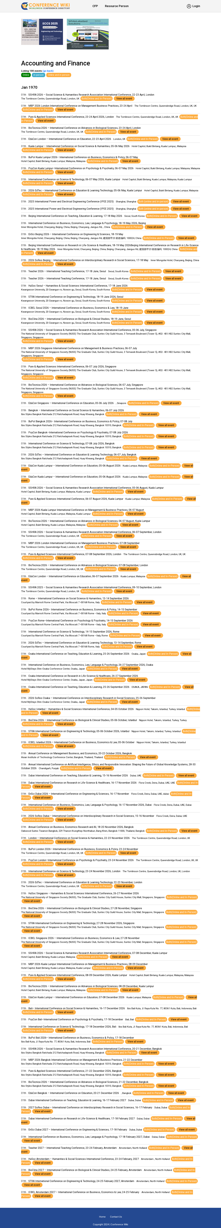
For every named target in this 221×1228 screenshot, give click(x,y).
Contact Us (116, 1216)
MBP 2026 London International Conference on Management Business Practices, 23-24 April (80, 105)
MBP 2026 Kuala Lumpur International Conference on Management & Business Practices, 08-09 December (88, 964)
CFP (95, 6)
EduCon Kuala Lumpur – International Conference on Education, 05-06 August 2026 (74, 465)
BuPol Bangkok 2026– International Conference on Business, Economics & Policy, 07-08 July (80, 421)
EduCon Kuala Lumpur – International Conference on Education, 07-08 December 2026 (76, 997)
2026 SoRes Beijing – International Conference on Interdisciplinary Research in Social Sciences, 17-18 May (88, 260)
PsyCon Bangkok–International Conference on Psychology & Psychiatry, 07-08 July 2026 (78, 432)
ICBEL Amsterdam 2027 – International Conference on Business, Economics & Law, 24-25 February (83, 1192)
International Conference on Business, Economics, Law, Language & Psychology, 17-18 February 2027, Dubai (89, 1136)
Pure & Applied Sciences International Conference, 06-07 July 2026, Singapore (72, 366)
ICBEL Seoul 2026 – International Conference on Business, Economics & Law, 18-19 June (78, 307)
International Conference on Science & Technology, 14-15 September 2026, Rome (73, 631)
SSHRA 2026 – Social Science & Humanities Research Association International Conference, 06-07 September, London (94, 532)
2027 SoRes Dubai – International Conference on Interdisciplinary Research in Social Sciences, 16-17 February (90, 1107)
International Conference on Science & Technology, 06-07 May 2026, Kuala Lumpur (74, 179)
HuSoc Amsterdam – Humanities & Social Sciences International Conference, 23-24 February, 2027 (83, 1158)
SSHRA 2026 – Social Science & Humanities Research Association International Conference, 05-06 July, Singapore (92, 329)
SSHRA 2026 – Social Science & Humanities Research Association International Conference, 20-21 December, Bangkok (95, 1048)
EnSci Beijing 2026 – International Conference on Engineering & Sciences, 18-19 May (75, 234)
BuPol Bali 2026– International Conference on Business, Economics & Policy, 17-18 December (81, 1037)
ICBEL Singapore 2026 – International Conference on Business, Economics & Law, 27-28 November (84, 938)
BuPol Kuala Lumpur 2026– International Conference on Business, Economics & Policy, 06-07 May (83, 157)
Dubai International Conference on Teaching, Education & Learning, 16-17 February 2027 (77, 1100)
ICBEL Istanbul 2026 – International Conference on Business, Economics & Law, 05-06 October (81, 742)
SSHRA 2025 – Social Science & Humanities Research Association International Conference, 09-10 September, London (94, 587)
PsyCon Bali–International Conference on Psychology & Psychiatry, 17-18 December (75, 1019)
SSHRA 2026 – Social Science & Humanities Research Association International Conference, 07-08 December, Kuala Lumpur (97, 953)
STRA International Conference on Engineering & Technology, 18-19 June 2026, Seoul (75, 296)
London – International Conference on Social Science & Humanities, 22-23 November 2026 (79, 838)
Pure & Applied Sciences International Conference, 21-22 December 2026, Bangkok (75, 1070)
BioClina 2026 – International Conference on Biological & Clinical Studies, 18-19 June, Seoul (79, 318)
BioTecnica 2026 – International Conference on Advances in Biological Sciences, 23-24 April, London (84, 127)
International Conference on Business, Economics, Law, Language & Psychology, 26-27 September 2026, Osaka (90, 664)
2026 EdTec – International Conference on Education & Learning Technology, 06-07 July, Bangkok (82, 454)
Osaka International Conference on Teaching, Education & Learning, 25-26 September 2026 (78, 653)
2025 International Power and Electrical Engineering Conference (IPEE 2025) (71, 201)
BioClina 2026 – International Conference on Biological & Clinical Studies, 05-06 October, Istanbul (82, 720)
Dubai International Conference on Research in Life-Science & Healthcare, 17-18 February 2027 (81, 1118)
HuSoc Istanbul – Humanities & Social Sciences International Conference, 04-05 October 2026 (81, 709)
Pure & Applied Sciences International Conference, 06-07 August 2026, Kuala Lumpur (75, 498)
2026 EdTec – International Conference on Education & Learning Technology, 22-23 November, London (85, 882)
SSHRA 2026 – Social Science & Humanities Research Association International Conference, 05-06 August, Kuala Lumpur (96, 487)
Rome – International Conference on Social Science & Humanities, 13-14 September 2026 (78, 598)
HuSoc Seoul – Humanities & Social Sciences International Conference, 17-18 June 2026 (78, 285)
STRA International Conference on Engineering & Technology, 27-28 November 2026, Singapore (81, 923)
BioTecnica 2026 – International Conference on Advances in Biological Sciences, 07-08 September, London (88, 565)
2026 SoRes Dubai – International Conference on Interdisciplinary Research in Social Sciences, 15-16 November (91, 815)
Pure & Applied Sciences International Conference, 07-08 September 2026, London (74, 554)
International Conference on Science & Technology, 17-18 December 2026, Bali (72, 1026)
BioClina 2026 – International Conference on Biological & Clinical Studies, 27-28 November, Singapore (85, 908)
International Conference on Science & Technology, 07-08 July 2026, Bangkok (71, 443)
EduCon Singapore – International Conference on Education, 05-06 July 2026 (71, 403)
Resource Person (117, 6)
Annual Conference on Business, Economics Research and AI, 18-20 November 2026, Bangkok (81, 827)
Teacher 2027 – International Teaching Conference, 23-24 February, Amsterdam (72, 1147)
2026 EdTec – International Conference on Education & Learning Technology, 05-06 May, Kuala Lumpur (85, 190)
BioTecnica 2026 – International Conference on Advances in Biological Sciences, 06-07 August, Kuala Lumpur (89, 521)
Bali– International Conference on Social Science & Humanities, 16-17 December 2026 (76, 1008)
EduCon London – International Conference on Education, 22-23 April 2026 (69, 138)
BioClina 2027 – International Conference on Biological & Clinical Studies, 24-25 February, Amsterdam (85, 1170)
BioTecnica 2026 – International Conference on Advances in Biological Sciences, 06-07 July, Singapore (85, 384)
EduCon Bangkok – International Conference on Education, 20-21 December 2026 (73, 1093)
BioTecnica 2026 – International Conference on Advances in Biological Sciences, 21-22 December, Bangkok (88, 1082)
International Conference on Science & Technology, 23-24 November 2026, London (74, 871)
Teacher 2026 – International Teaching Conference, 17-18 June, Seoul (67, 271)
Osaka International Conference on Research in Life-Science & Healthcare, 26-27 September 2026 (83, 675)
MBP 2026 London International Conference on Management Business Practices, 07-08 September (84, 543)
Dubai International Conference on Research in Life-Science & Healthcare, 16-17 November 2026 (82, 782)
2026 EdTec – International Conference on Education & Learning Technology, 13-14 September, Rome (84, 642)
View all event (124, 98)
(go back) (48, 70)
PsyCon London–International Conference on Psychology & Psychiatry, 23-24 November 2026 (81, 860)
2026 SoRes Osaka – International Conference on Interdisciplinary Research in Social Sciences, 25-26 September (92, 698)
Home (102, 1216)
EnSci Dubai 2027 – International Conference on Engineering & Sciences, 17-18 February (77, 1129)
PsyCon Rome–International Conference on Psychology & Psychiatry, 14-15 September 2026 (80, 620)
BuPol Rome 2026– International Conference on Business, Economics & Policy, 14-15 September (82, 609)
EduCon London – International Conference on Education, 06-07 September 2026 (73, 576)
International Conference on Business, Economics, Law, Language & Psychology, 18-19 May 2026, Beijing (87, 223)
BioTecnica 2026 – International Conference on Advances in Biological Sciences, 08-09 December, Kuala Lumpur (91, 986)
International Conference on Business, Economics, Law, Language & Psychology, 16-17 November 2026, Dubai (90, 804)
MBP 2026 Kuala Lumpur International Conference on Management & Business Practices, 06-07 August (86, 509)
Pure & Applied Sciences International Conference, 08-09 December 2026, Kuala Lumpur (77, 975)
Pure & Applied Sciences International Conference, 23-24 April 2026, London (71, 116)
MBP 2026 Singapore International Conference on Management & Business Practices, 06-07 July (82, 348)
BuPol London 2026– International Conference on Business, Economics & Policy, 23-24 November (83, 849)
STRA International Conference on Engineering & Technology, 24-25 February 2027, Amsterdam (81, 1181)
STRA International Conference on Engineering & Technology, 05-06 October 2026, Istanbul (78, 731)
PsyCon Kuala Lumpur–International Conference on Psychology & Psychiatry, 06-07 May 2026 (80, 168)
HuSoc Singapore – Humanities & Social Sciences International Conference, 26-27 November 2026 (83, 893)
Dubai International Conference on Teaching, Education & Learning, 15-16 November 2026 (78, 775)
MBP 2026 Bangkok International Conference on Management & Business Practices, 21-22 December (85, 1059)
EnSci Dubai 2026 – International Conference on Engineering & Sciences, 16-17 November (78, 793)
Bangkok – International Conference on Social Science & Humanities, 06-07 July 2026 (76, 410)
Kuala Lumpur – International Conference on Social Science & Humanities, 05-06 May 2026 (78, 146)
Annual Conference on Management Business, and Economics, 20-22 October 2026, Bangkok (80, 753)
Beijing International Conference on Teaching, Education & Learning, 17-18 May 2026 (75, 215)
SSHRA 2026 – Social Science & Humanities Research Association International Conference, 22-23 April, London (91, 94)
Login (193, 6)
